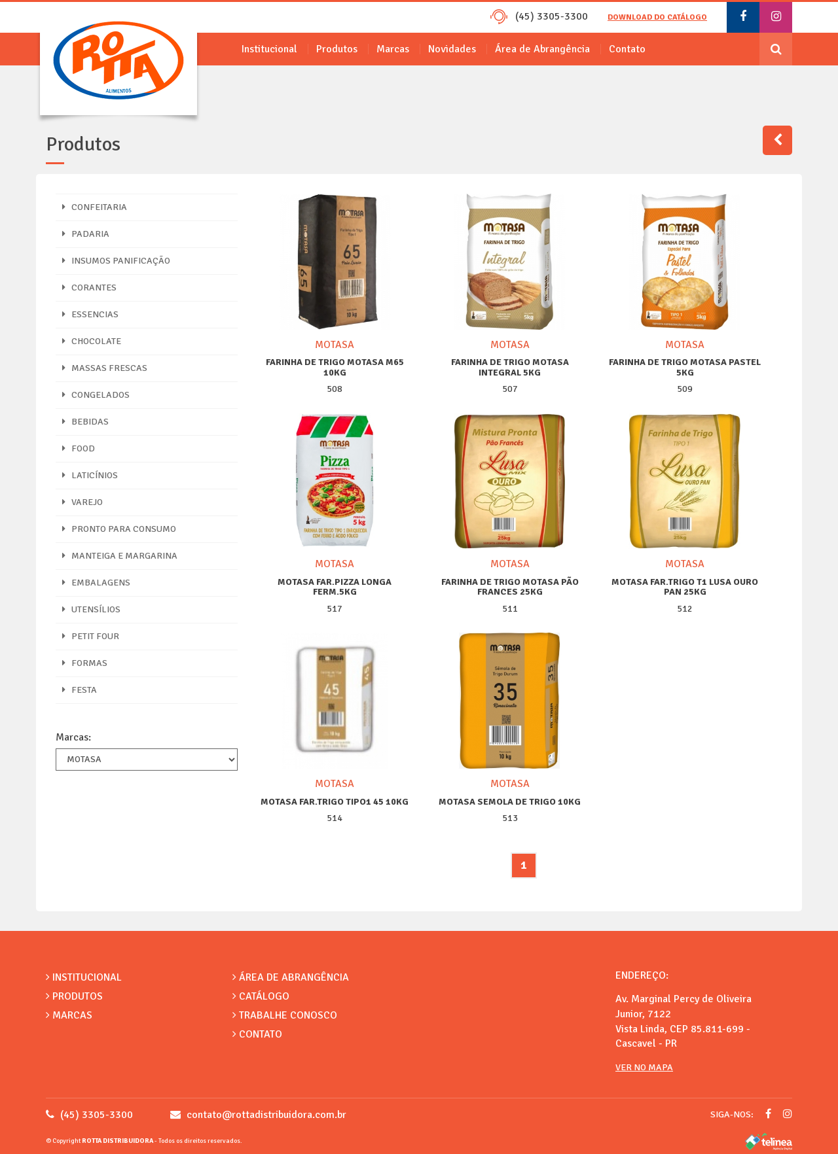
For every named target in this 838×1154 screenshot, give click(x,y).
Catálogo (260, 996)
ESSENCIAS (90, 314)
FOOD (78, 448)
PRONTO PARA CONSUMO (119, 528)
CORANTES (89, 287)
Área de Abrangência (542, 49)
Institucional (269, 49)
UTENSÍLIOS (91, 609)
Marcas (392, 49)
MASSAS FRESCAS (104, 368)
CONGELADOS (96, 394)
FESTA (79, 689)
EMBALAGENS (96, 582)
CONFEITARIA (94, 207)
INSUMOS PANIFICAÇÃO (116, 260)
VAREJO (82, 502)
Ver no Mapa (644, 1067)
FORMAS (84, 663)
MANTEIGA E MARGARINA (119, 555)
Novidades (452, 49)
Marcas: (73, 737)
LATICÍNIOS (90, 475)
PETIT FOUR (90, 636)
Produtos (336, 49)
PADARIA (85, 233)
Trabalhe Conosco (284, 1015)
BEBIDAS (85, 421)
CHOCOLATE (91, 341)
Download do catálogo (657, 17)
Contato (627, 49)
